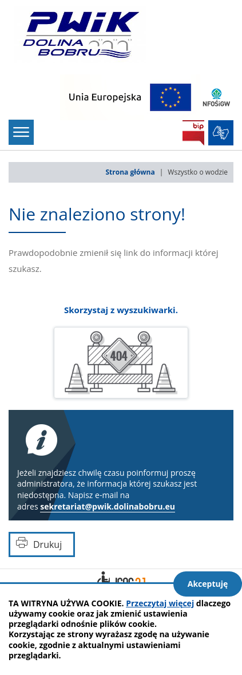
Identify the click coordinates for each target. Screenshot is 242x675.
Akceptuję (208, 583)
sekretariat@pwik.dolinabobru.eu (107, 506)
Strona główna (130, 172)
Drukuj (47, 544)
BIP (193, 132)
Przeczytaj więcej (160, 603)
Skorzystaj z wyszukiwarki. (121, 309)
